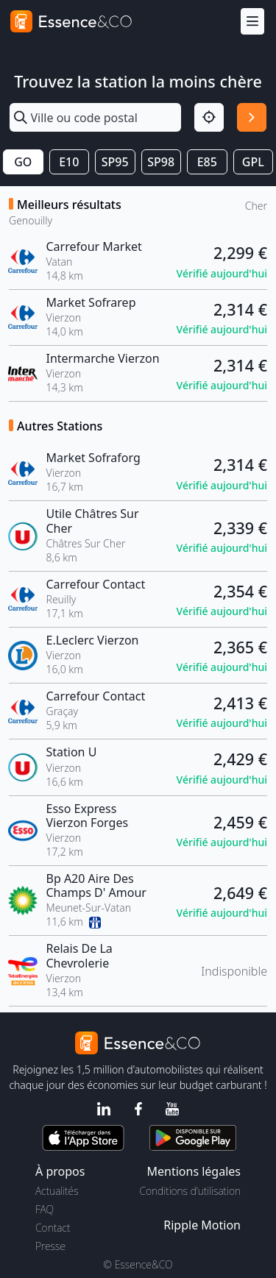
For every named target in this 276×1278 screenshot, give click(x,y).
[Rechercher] (251, 117)
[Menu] (252, 21)
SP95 (115, 162)
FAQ (44, 1209)
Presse (50, 1246)
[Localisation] (209, 117)
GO (23, 162)
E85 (207, 162)
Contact (52, 1228)
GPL (253, 162)
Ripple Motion (202, 1225)
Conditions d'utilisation (190, 1191)
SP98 (160, 162)
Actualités (57, 1191)
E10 (69, 162)
